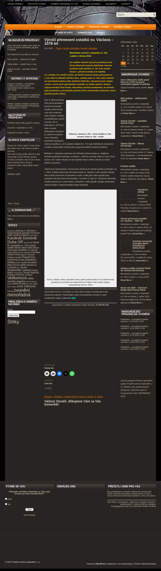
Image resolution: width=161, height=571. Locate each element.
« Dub (123, 66)
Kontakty (125, 4)
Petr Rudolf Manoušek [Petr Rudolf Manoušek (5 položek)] (21, 258)
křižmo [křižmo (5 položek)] (18, 247)
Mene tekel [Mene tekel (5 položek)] (27, 247)
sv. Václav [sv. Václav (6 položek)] (22, 267)
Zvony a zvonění (75, 27)
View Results (29, 515)
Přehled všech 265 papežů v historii (23, 123)
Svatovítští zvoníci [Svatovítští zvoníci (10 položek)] (19, 270)
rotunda (90, 397)
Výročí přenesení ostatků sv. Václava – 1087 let (134, 219)
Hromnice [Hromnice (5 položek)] (35, 233)
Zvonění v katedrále (88, 48)
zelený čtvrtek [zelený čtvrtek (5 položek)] (18, 283)
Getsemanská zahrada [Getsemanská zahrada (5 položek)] (18, 233)
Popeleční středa (143, 190)
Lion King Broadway (125, 564)
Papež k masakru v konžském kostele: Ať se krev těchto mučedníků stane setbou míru (21, 86)
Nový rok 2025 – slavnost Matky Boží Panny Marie (134, 288)
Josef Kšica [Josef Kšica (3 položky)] (33, 235)
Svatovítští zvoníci (37, 4)
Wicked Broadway (149, 564)
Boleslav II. (49, 397)
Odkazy (101, 33)
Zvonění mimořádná (71, 48)
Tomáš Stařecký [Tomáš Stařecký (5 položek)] (31, 272)
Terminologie (84, 33)
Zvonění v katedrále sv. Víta (64, 4)
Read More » (129, 113)
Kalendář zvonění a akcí (18, 132)
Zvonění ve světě (64, 33)
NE (9, 504)
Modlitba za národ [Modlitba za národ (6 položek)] (27, 250)
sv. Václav (98, 397)
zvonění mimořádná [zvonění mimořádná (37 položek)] (19, 292)
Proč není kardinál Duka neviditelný (23, 216)
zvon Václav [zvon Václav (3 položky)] (11, 287)
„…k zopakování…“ (21, 210)
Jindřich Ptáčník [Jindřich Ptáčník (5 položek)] (21, 235)
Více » (10, 219)
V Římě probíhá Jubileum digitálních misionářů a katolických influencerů (23, 96)
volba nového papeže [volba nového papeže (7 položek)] (20, 280)
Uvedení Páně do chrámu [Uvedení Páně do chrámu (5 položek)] (20, 275)
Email (10, 309)
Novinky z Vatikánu (24, 78)
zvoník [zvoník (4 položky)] (10, 291)
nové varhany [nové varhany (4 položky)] (25, 252)
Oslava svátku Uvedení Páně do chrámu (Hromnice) (135, 269)
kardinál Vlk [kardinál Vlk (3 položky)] (28, 243)
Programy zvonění (99, 27)
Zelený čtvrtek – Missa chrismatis (132, 144)
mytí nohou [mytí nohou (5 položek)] (12, 252)
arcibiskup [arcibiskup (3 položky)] (11, 231)
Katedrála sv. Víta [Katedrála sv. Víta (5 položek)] (19, 245)
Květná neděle (128, 166)
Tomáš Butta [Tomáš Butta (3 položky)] (18, 273)
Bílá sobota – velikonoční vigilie (21, 59)
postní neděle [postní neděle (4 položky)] (21, 262)
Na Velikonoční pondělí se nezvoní (23, 54)
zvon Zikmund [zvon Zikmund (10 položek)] (26, 286)
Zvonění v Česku (122, 27)
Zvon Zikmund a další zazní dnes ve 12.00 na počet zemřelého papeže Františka (23, 47)
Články (58, 27)
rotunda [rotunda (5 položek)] (30, 265)
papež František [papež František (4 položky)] (28, 255)
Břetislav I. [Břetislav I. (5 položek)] (32, 230)
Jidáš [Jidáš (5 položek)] (10, 235)
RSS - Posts (23, 202)
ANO (10, 499)
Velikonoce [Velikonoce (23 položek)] (17, 278)
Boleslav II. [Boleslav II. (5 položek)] (21, 230)
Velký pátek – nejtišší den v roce (22, 64)
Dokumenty (111, 4)
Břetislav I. (59, 397)
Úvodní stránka (15, 4)
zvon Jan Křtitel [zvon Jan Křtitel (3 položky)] (32, 284)
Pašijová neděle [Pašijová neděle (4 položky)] (14, 257)
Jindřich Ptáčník (71, 397)
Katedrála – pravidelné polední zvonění (134, 320)
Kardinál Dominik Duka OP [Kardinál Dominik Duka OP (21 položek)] (22, 240)
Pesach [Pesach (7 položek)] (26, 257)
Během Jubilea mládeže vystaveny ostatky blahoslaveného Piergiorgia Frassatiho (23, 106)
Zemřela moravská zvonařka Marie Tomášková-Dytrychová (142, 244)
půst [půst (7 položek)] (23, 264)
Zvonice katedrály (92, 4)
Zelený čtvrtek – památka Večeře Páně (22, 70)
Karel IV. (82, 397)
